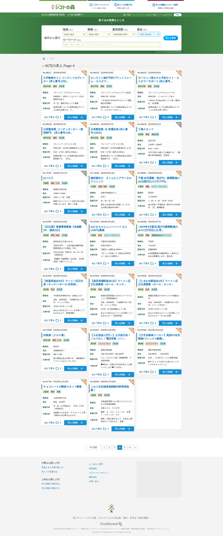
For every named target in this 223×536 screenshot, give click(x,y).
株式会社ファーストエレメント (158, 529)
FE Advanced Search (172, 52)
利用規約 (93, 468)
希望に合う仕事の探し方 (52, 467)
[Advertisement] (158, 404)
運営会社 (93, 477)
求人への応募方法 (49, 471)
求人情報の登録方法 (50, 484)
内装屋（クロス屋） (54, 335)
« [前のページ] (104, 447)
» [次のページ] (135, 447)
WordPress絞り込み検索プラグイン (66, 529)
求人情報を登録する (50, 488)
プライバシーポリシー (99, 473)
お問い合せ (94, 481)
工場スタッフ (145, 129)
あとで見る (52, 117)
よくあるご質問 (96, 464)
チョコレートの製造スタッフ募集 (62, 386)
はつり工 (48, 178)
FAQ (177, 15)
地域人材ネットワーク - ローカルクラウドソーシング (100, 529)
